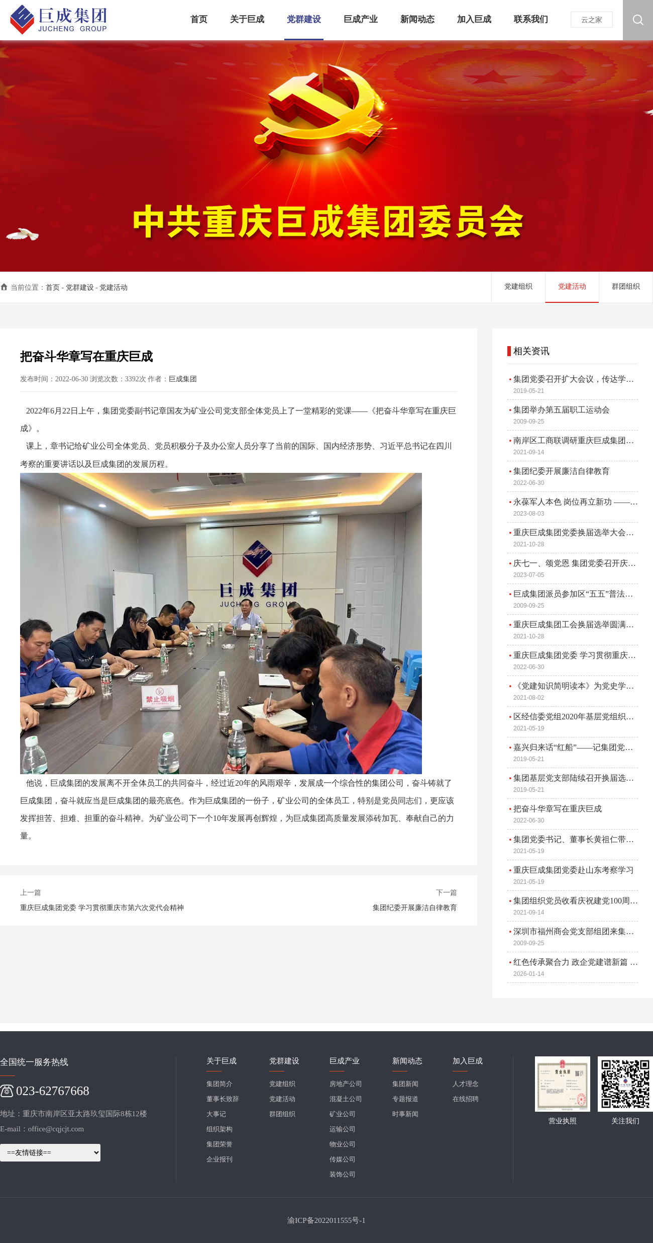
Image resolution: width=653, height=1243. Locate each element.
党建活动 (113, 287)
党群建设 (80, 287)
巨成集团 (183, 379)
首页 (53, 287)
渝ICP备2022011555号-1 (326, 1220)
